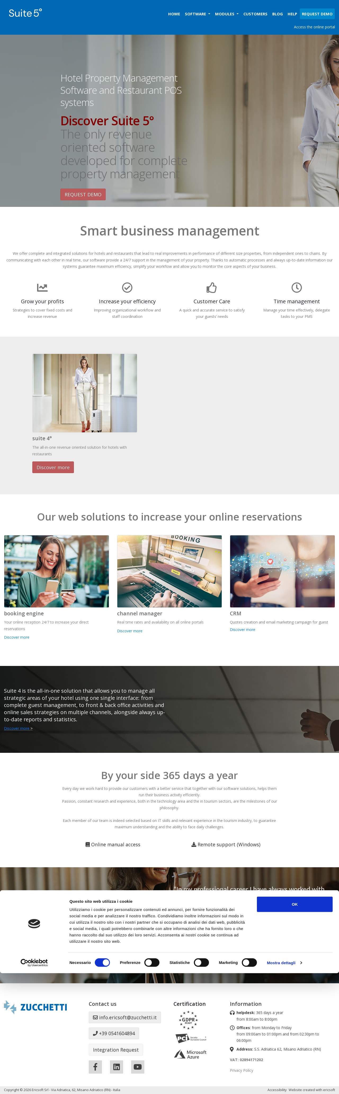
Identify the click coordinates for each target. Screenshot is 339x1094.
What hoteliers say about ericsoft (216, 960)
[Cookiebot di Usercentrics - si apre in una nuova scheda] (34, 1084)
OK (295, 1025)
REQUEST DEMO (83, 194)
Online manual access (113, 844)
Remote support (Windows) (225, 844)
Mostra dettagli (281, 1083)
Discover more (53, 467)
